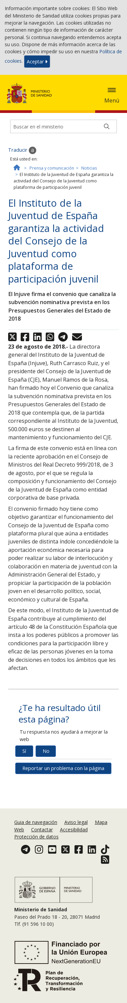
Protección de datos (36, 836)
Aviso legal (76, 822)
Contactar (42, 829)
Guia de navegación (35, 822)
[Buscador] (63, 126)
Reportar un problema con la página (63, 768)
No (46, 751)
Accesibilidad (74, 829)
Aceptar (37, 61)
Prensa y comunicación (51, 168)
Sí (24, 751)
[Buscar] (106, 126)
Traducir (22, 150)
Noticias (89, 168)
